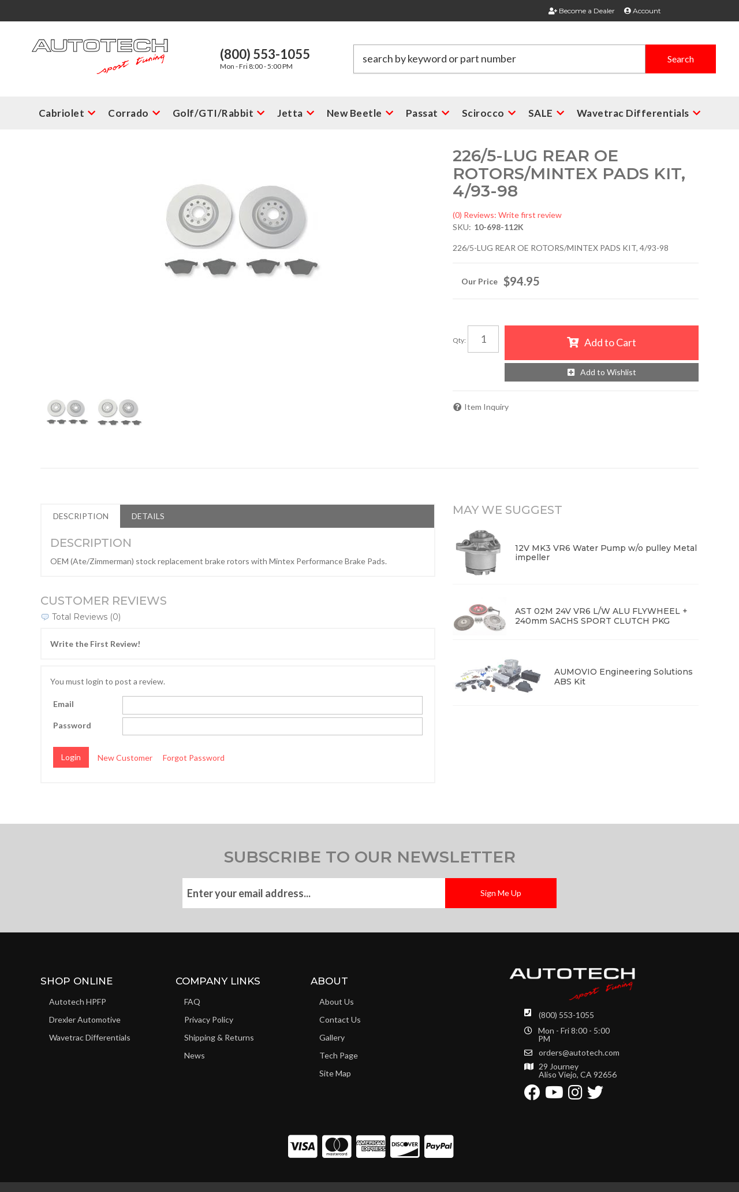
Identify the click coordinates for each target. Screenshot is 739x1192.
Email (63, 704)
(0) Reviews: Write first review (507, 215)
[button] (534, 59)
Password (72, 725)
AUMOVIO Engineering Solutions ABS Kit (623, 677)
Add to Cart (610, 342)
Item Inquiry (486, 407)
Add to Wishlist (608, 372)
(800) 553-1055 (566, 1015)
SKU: (462, 227)
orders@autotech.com (579, 1053)
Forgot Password (194, 757)
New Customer (125, 757)
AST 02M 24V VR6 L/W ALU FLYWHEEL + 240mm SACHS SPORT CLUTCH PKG (601, 616)
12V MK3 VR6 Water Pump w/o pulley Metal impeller (606, 553)
